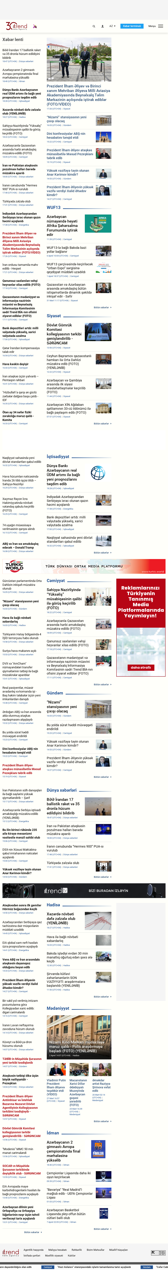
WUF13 (54, 207)
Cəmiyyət (56, 580)
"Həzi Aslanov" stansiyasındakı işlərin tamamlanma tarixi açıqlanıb (115, 1267)
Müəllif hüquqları (118, 1249)
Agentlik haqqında (33, 1249)
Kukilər (71, 1255)
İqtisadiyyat (58, 456)
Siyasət (54, 315)
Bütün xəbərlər (101, 307)
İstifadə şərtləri (32, 1255)
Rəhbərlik (77, 1249)
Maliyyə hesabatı (57, 1249)
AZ (111, 26)
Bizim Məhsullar (95, 1249)
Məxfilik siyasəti (54, 1255)
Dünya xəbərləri (62, 790)
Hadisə (53, 904)
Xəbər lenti (12, 39)
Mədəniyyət (58, 1008)
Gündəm (55, 693)
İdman (53, 1132)
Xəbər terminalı (132, 26)
